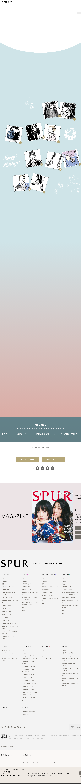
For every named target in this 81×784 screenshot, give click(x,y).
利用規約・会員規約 (45, 780)
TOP (4, 434)
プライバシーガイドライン (31, 780)
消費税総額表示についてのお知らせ (10, 741)
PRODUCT (42, 434)
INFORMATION (69, 434)
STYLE (21, 434)
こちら (45, 732)
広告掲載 (21, 780)
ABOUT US (13, 780)
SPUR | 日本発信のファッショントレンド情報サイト (7, 2)
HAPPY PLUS (55, 780)
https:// (39, 447)
